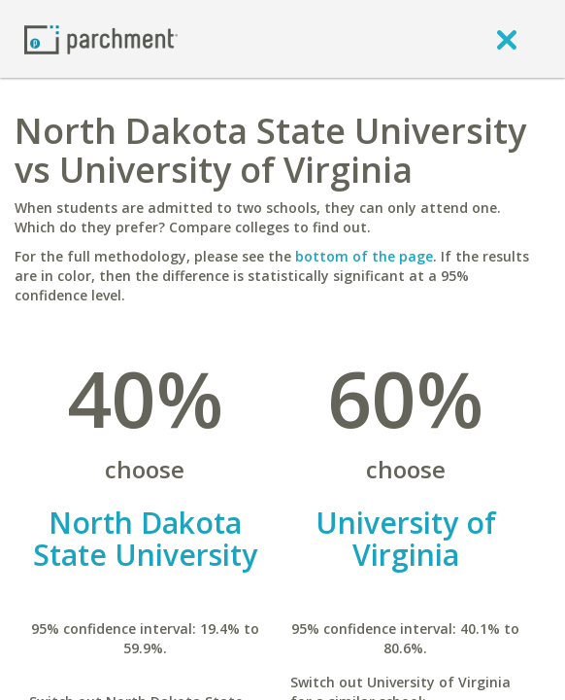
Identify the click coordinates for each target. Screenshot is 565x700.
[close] (506, 39)
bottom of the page (364, 256)
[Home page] (101, 38)
